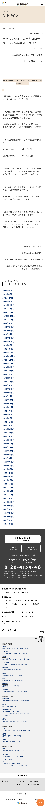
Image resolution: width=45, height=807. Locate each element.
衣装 (5, 617)
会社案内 (35, 799)
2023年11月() (8, 403)
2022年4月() (8, 473)
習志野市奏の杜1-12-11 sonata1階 (12, 756)
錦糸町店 (5, 684)
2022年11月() (8, 447)
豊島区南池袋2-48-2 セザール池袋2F (13, 675)
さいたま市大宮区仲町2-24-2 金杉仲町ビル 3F (16, 730)
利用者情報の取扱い (22, 794)
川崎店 (4, 719)
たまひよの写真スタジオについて (15, 589)
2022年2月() (8, 480)
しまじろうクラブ (33, 786)
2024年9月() (8, 367)
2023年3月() (8, 433)
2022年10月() (8, 451)
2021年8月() (8, 502)
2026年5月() (8, 294)
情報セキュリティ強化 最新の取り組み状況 (23, 555)
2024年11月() (8, 360)
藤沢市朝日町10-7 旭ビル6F (10, 706)
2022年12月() (8, 444)
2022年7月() (8, 462)
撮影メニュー (8, 597)
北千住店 (5, 651)
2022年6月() (8, 465)
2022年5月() (8, 469)
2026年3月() (8, 301)
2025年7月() (8, 331)
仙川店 (4, 646)
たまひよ (21, 781)
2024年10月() (8, 363)
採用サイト (23, 775)
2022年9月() (8, 455)
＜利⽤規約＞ (27, 575)
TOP (3, 28)
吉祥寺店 (5, 689)
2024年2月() (8, 393)
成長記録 (36, 604)
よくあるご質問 (9, 612)
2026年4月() (8, 298)
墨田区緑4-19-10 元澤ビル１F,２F (12, 686)
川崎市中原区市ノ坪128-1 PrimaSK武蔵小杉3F (16, 700)
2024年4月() (8, 385)
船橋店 (4, 748)
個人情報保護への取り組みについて (16, 799)
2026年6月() (8, 290)
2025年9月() (8, 323)
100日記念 (18, 600)
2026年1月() (8, 309)
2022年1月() (8, 484)
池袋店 (4, 673)
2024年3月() (8, 389)
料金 (14, 592)
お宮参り (9, 600)
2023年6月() (8, 422)
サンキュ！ (20, 786)
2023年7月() (8, 418)
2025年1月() (8, 352)
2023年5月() (8, 425)
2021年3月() (8, 520)
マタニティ (9, 607)
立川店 (4, 657)
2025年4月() (8, 341)
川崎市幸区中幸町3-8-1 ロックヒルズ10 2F (15, 721)
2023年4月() (8, 429)
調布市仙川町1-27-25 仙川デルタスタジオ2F (15, 648)
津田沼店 (5, 754)
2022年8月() (8, 458)
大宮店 (4, 728)
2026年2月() (8, 305)
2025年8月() (8, 327)
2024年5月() (8, 382)
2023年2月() (8, 436)
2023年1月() (8, 440)
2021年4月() (8, 517)
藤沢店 (4, 704)
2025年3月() (8, 345)
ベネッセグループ (8, 782)
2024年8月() (8, 371)
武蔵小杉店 (5, 698)
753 (7, 604)
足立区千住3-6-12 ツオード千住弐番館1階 (14, 653)
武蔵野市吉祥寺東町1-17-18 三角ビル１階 (14, 691)
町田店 (4, 678)
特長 (7, 592)
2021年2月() (8, 524)
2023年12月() (8, 400)
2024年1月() (8, 396)
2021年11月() (8, 491)
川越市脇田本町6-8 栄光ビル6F (11, 741)
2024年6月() (8, 378)
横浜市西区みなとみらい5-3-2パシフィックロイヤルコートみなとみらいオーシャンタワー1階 (16, 713)
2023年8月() (8, 414)
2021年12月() (8, 487)
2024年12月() (8, 356)
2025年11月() (8, 316)
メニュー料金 (28, 617)
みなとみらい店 (7, 709)
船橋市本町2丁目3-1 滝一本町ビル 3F (13, 751)
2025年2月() (8, 349)
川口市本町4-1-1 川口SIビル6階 (11, 736)
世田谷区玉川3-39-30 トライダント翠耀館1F (15, 664)
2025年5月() (8, 338)
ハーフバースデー (32, 600)
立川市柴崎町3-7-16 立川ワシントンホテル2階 (16, 659)
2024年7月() (8, 374)
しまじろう (25, 604)
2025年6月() (8, 334)
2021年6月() (8, 509)
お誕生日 (15, 604)
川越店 (4, 739)
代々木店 (5, 667)
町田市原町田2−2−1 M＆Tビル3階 (12, 680)
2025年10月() (8, 320)
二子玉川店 (5, 662)
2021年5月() (8, 513)
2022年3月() (8, 476)
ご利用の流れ (23, 592)
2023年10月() (8, 407)
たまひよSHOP (34, 781)
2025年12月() (8, 312)
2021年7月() (8, 506)
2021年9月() (8, 498)
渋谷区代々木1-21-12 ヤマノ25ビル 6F (13, 669)
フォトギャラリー (30, 612)
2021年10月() (8, 495)
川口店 (4, 734)
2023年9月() (8, 411)
